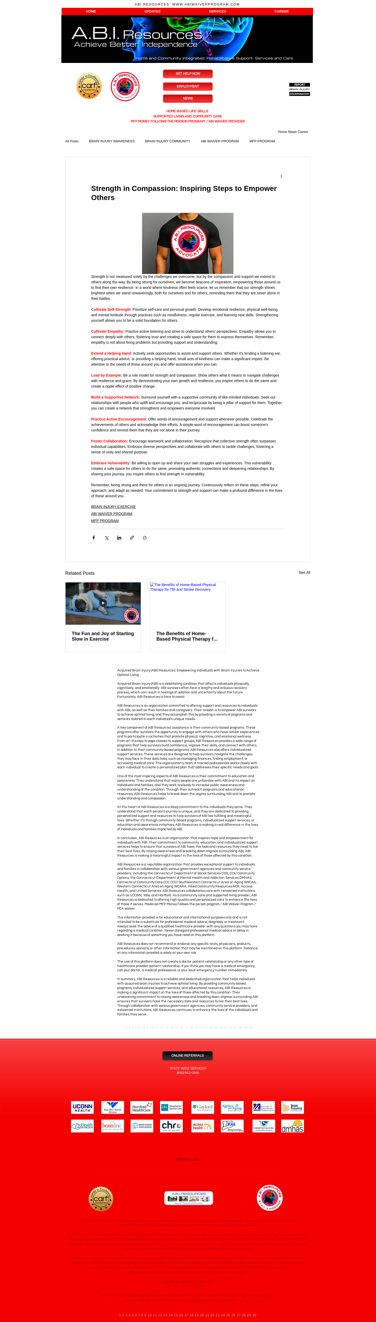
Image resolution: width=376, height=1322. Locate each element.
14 (171, 1027)
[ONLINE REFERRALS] (188, 1055)
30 (250, 1027)
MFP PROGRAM (262, 141)
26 (231, 1027)
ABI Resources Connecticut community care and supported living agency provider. (188, 1272)
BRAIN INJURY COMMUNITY (167, 141)
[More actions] (281, 176)
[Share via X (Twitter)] (106, 537)
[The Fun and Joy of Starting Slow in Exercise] (103, 603)
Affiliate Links (188, 1159)
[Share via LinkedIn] (119, 537)
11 (156, 1027)
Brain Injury (140, 1239)
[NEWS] (188, 99)
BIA (249, 1300)
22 (211, 1027)
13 (166, 1027)
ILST (204, 1300)
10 (152, 1027)
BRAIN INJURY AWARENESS (112, 141)
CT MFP (194, 1300)
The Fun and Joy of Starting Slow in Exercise (103, 636)
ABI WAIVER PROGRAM (220, 141)
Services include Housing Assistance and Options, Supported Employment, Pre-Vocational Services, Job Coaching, (153, 1234)
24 (221, 1027)
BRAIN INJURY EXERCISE (113, 507)
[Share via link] (132, 537)
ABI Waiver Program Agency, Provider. (188, 1220)
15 (176, 1027)
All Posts (72, 141)
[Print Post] (144, 537)
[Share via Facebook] (93, 537)
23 (216, 1027)
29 (246, 1027)
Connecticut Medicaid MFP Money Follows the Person (116, 1220)
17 (186, 1027)
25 (226, 1027)
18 (191, 1027)
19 (196, 1027)
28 (241, 1027)
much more (244, 1248)
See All (304, 572)
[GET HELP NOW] (188, 74)
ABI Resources (159, 727)
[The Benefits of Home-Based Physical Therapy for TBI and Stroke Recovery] (187, 603)
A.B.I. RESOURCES (175, 1281)
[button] (91, 11)
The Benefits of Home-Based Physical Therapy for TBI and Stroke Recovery (187, 636)
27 (236, 1027)
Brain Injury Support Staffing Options (203, 1248)
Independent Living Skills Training (259, 1234)
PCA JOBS (222, 1300)
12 (161, 1027)
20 (201, 1027)
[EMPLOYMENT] (188, 87)
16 (181, 1027)
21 (206, 1027)
